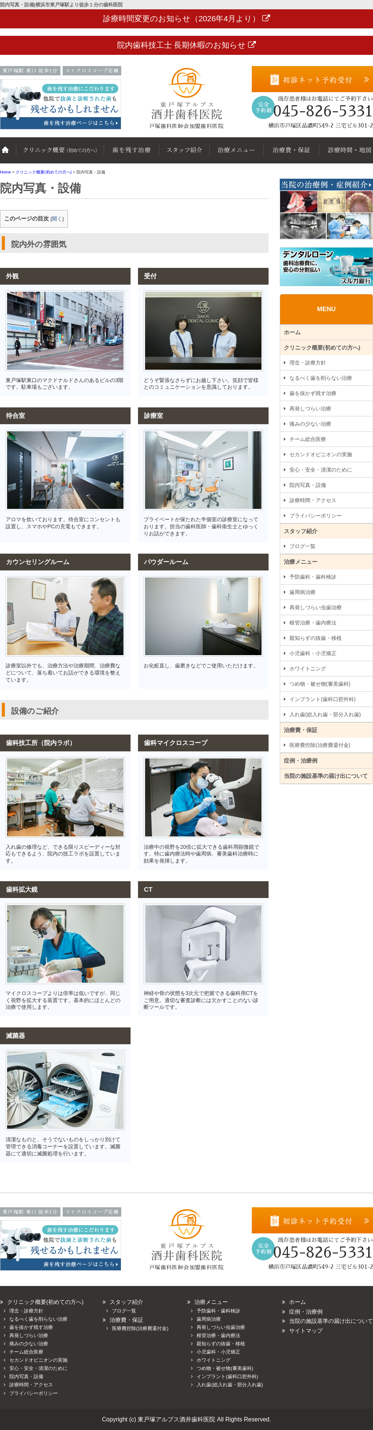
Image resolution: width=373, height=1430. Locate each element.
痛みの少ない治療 (310, 424)
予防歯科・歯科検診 (312, 577)
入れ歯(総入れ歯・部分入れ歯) (325, 714)
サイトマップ (306, 1330)
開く (57, 219)
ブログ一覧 (302, 546)
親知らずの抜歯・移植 (315, 638)
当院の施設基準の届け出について (326, 776)
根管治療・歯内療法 (312, 623)
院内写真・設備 (307, 485)
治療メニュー (236, 154)
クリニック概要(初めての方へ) (60, 154)
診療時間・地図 (346, 154)
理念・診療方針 (307, 363)
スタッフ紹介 (184, 154)
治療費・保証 (291, 154)
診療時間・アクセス (312, 500)
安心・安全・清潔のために (320, 470)
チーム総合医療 (307, 439)
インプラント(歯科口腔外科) (322, 699)
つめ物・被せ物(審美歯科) (319, 684)
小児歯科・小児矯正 (312, 653)
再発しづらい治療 (310, 409)
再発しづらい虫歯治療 (315, 607)
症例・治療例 (300, 760)
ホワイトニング (307, 669)
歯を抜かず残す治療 (131, 154)
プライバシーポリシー (315, 516)
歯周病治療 (302, 592)
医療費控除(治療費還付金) (319, 745)
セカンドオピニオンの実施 (320, 454)
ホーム (8, 154)
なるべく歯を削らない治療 (320, 378)
